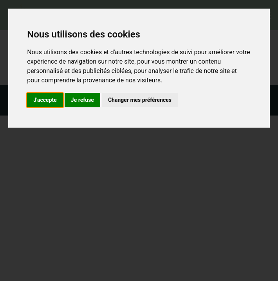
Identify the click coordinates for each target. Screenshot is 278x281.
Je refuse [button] (82, 100)
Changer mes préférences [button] (139, 100)
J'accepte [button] (45, 100)
